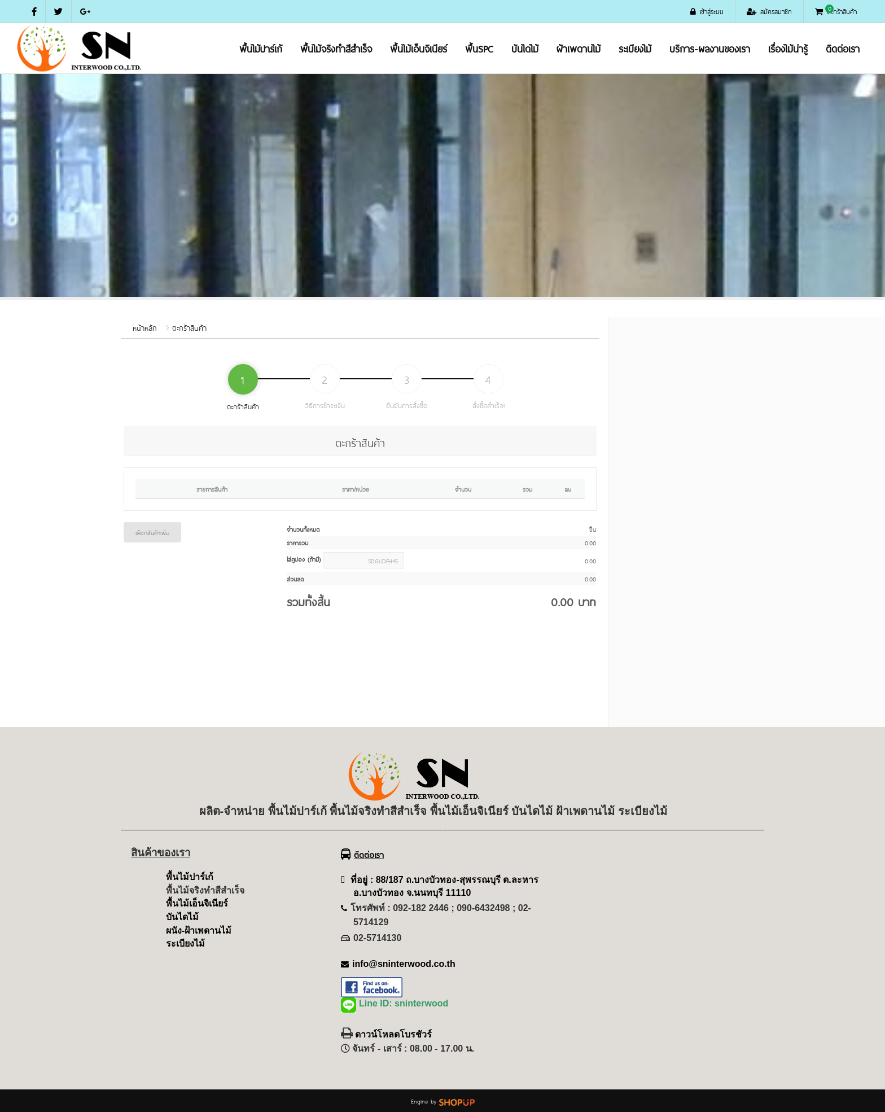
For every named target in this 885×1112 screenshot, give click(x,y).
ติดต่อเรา (843, 48)
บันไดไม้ (524, 48)
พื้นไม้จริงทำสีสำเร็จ (336, 48)
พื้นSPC (479, 48)
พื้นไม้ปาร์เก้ (260, 48)
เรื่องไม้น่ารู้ (788, 48)
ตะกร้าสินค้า (189, 327)
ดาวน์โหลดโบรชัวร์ (392, 1034)
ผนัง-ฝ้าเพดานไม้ (198, 930)
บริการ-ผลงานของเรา (709, 48)
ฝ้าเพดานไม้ (579, 48)
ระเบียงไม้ (635, 48)
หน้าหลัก (145, 327)
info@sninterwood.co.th (403, 964)
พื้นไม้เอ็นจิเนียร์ (418, 48)
